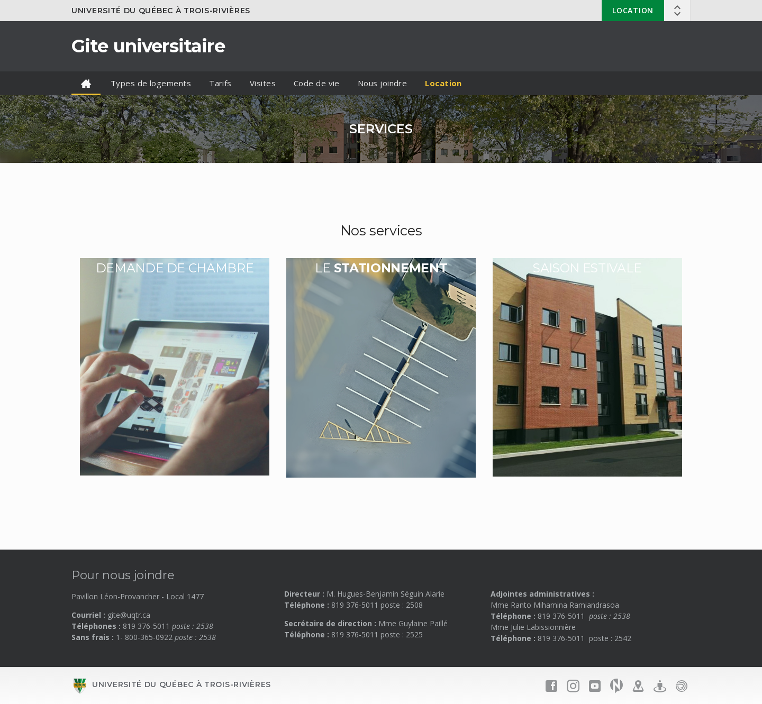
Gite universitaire (148, 46)
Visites (263, 83)
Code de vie (317, 83)
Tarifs (220, 83)
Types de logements (151, 83)
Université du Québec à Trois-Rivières (160, 10)
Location (633, 10)
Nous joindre (382, 83)
